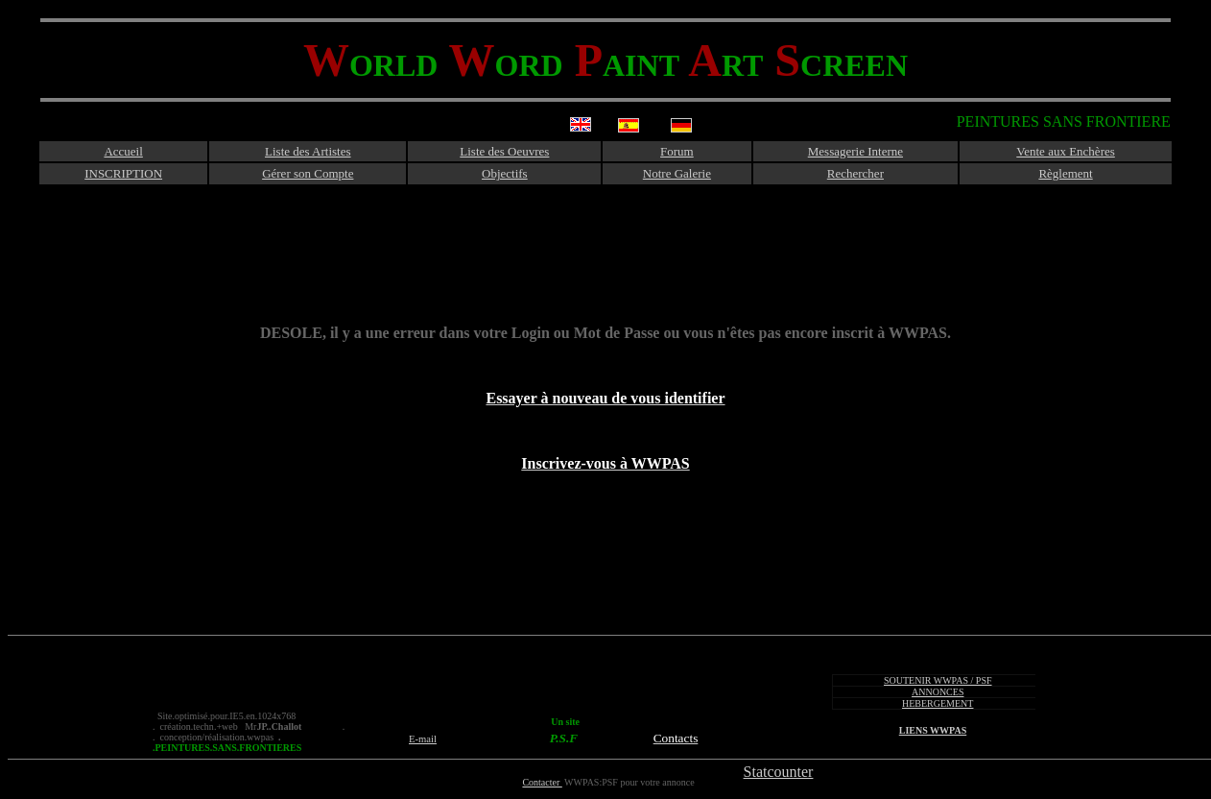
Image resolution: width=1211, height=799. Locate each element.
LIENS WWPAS (932, 730)
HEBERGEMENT (937, 703)
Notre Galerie (677, 173)
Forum (677, 151)
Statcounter (779, 771)
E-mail (423, 739)
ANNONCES (937, 692)
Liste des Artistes (308, 151)
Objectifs (505, 173)
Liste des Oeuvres (504, 151)
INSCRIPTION (123, 173)
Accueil (123, 151)
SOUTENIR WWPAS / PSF (938, 680)
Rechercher (855, 173)
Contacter (541, 782)
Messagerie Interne (855, 151)
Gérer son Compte (307, 173)
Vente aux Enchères (1065, 151)
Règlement (1065, 173)
